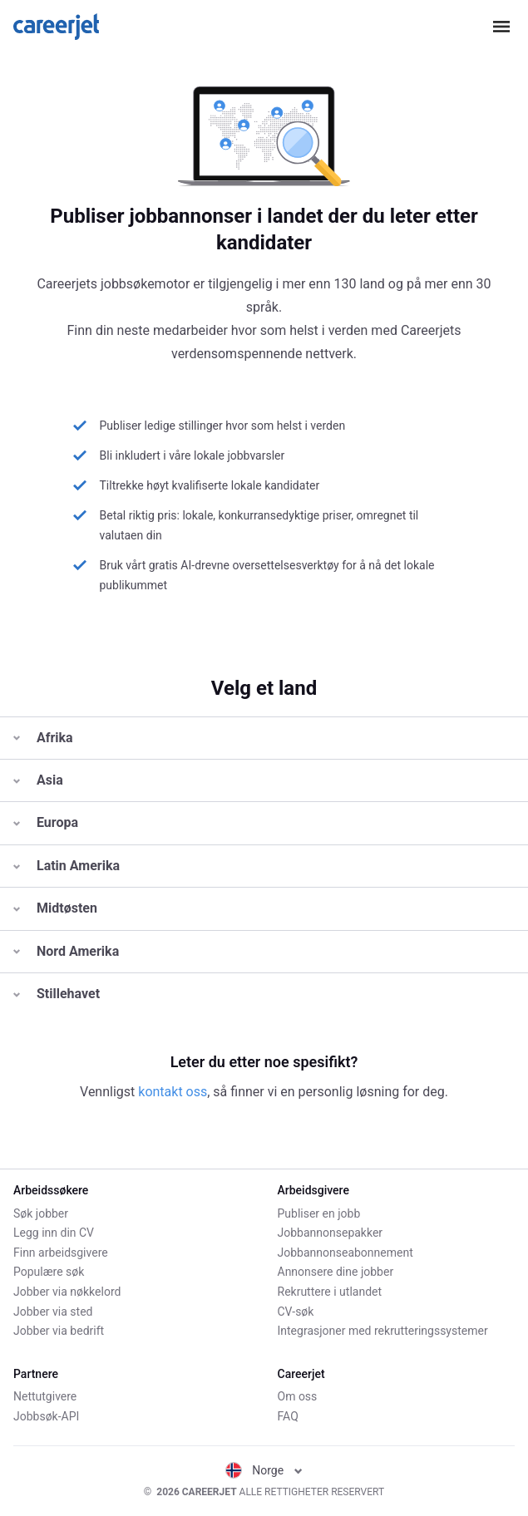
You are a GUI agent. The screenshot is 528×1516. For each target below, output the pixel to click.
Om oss (298, 1396)
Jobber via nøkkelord (67, 1291)
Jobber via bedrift (58, 1330)
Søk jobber (40, 1213)
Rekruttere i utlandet (330, 1291)
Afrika (43, 738)
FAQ (288, 1416)
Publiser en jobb (319, 1213)
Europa (45, 822)
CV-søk (296, 1311)
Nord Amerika (66, 951)
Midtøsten (55, 908)
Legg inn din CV (53, 1232)
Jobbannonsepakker (330, 1232)
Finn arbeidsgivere (60, 1252)
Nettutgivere (44, 1396)
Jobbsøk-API (46, 1416)
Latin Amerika (66, 866)
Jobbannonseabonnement (345, 1252)
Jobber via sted (52, 1311)
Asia (38, 780)
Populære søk (48, 1271)
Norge (264, 1470)
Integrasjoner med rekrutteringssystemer (383, 1330)
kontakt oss (172, 1092)
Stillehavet (56, 994)
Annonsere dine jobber (336, 1271)
